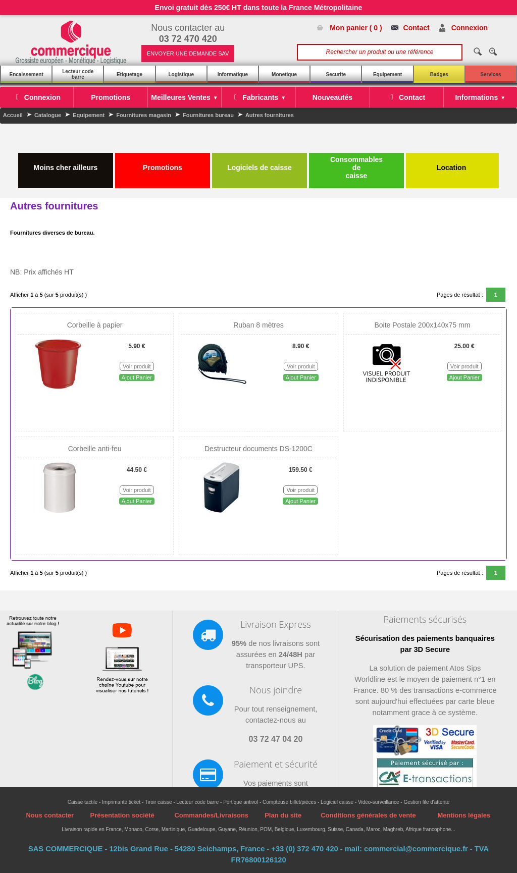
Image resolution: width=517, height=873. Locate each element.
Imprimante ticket (121, 802)
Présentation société (122, 815)
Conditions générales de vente (368, 815)
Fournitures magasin (143, 115)
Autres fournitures (269, 115)
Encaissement (26, 74)
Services (490, 74)
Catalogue (47, 115)
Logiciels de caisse (259, 163)
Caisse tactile (82, 802)
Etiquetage (129, 74)
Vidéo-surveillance (378, 802)
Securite (336, 74)
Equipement (387, 74)
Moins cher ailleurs (66, 163)
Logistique (181, 74)
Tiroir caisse (158, 802)
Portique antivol (240, 802)
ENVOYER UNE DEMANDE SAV (188, 53)
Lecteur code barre (77, 74)
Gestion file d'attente (426, 802)
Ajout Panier (137, 377)
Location (452, 163)
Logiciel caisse (337, 802)
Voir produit (137, 366)
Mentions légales (463, 815)
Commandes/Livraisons (211, 815)
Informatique (233, 74)
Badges (439, 74)
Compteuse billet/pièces (289, 802)
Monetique (284, 74)
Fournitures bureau (208, 115)
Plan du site (283, 815)
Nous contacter (50, 815)
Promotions (162, 163)
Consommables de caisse (356, 167)
